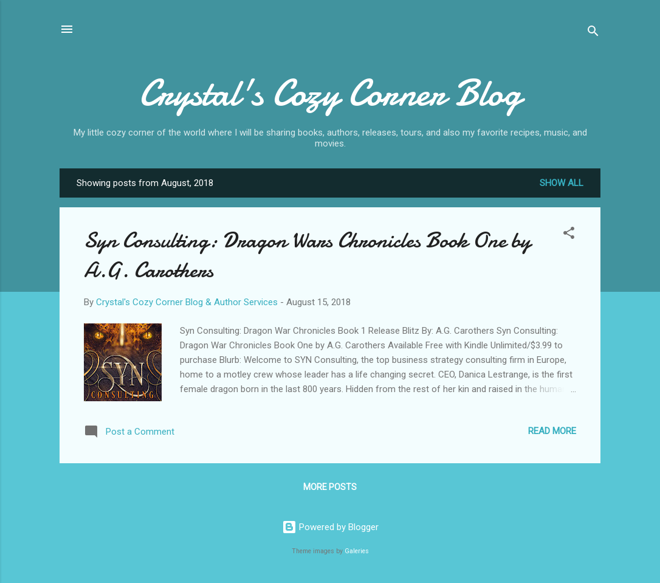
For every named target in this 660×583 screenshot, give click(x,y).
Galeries (357, 551)
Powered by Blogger (330, 527)
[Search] (593, 33)
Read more (552, 431)
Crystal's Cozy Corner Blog (330, 93)
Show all (561, 183)
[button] (569, 235)
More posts (330, 487)
